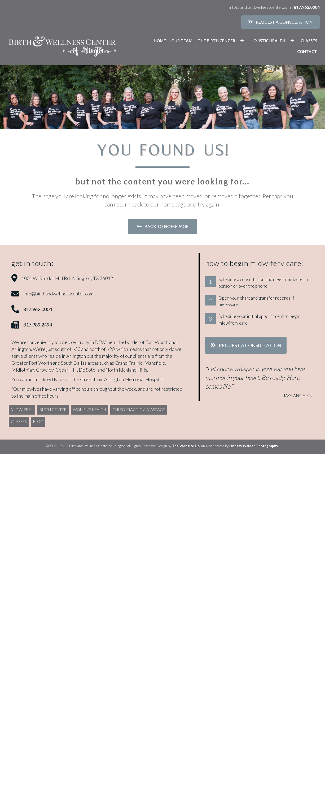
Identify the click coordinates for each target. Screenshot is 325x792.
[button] (242, 41)
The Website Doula (188, 446)
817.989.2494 (37, 325)
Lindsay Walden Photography (253, 446)
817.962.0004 (307, 7)
